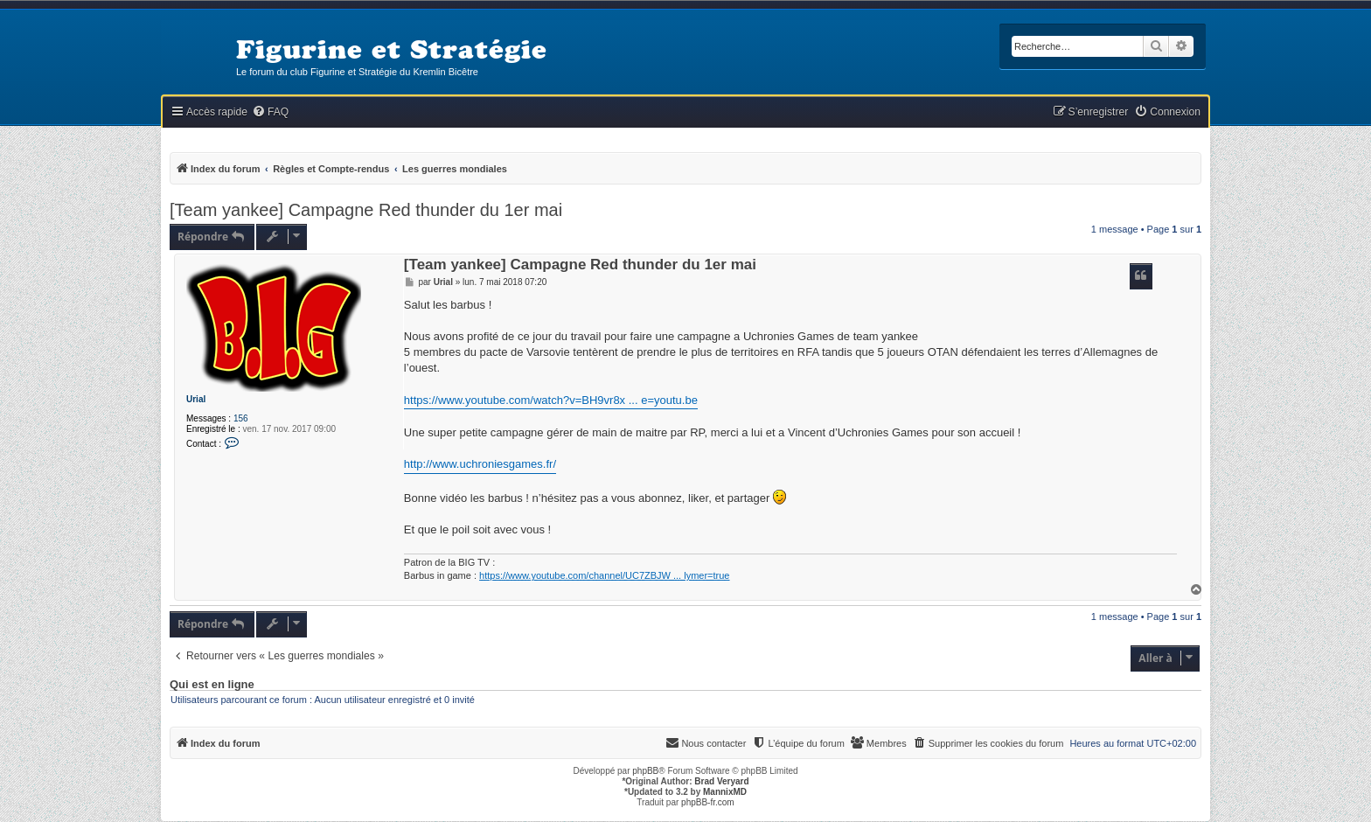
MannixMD (725, 792)
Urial (195, 399)
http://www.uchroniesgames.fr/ (480, 463)
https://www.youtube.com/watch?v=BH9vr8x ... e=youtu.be (551, 400)
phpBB (645, 771)
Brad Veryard (721, 781)
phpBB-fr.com (707, 802)
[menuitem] (270, 112)
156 (240, 418)
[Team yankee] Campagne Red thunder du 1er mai (366, 210)
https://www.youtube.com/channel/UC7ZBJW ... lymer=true (604, 575)
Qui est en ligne (212, 684)
